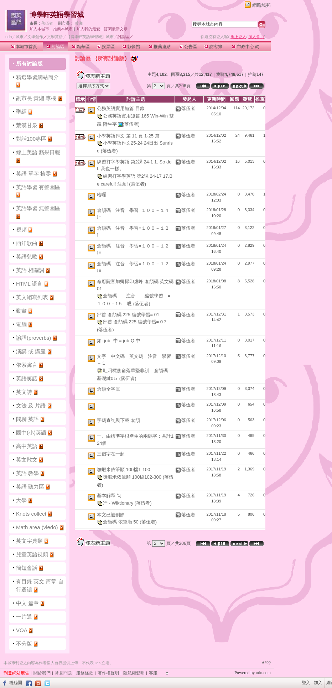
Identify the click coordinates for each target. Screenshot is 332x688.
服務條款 (84, 673)
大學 (21, 500)
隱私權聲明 (134, 673)
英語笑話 (26, 378)
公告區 (188, 46)
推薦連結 (160, 46)
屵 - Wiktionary (119, 502)
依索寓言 (26, 365)
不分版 (24, 644)
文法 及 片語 (31, 405)
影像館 (131, 46)
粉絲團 (15, 682)
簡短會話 (26, 568)
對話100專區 (31, 139)
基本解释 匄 (109, 495)
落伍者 (47, 23)
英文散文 (26, 460)
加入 (318, 682)
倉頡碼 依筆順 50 (121, 522)
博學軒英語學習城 (57, 15)
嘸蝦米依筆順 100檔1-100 (123, 469)
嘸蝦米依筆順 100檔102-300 (133, 476)
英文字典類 (29, 541)
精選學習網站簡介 (37, 77)
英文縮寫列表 (32, 297)
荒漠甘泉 (26, 125)
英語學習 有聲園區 (38, 187)
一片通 (24, 617)
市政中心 (245, 46)
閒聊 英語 (27, 419)
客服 (153, 673)
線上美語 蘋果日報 (38, 152)
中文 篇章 (27, 603)
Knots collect (31, 514)
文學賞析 (55, 37)
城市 (20, 37)
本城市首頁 (24, 46)
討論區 (55, 46)
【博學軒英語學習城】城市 (90, 37)
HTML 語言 (29, 284)
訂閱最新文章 (116, 29)
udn (8, 37)
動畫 (21, 311)
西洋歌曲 (26, 243)
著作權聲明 (108, 673)
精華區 (80, 46)
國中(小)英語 (31, 432)
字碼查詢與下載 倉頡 (118, 420)
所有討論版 (29, 64)
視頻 (21, 229)
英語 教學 (27, 473)
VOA (21, 630)
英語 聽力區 (30, 487)
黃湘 (79, 23)
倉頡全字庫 (108, 389)
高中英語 (26, 446)
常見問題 (63, 673)
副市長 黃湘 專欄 (37, 98)
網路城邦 (261, 5)
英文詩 (24, 392)
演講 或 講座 (31, 351)
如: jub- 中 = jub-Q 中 (118, 340)
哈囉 (101, 194)
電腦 (21, 324)
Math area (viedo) (37, 527)
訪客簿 (213, 46)
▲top (266, 662)
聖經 (21, 112)
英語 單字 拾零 (33, 174)
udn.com (263, 672)
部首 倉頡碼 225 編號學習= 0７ (135, 321)
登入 (306, 682)
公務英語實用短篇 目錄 (121, 108)
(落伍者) (131, 123)
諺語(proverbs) (33, 338)
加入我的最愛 (88, 29)
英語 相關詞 (30, 270)
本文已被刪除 (111, 514)
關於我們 (42, 673)
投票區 (106, 46)
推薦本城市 (63, 29)
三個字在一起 (111, 454)
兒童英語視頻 (32, 554)
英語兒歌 (26, 257)
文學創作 (35, 37)
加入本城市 (39, 29)
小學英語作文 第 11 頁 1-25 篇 (128, 136)
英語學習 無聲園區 (38, 208)
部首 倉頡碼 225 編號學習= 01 (128, 314)
